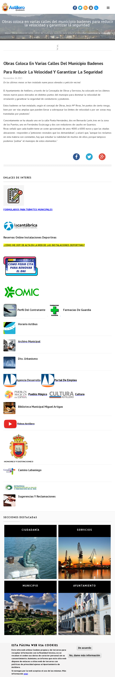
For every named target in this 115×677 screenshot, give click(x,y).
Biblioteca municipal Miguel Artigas (40, 407)
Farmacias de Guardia (77, 310)
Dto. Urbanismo (28, 359)
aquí (26, 674)
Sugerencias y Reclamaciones (37, 496)
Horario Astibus (28, 324)
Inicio (7, 33)
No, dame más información (84, 656)
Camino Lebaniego (30, 470)
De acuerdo (84, 648)
